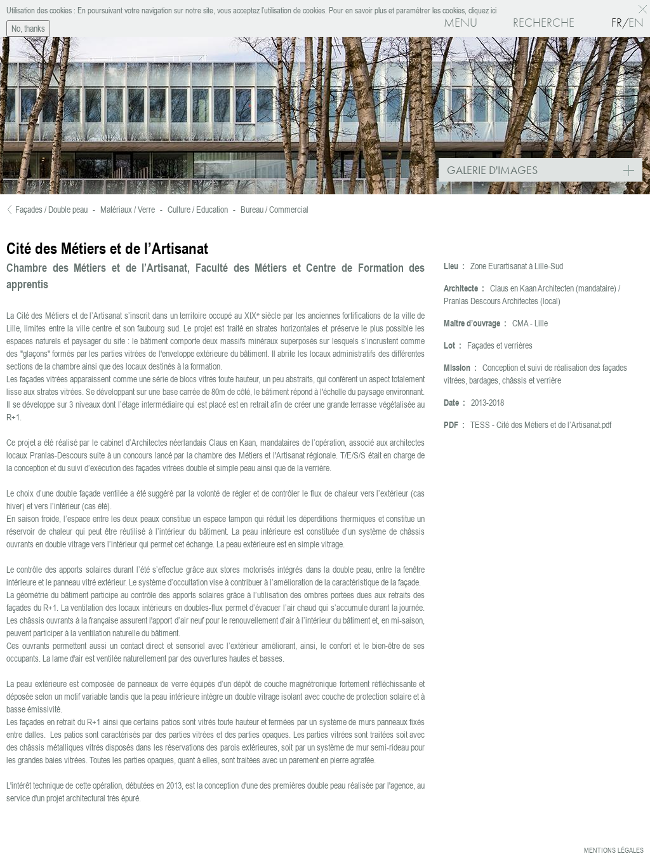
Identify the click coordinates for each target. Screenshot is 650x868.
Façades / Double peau (51, 209)
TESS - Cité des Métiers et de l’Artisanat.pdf (540, 424)
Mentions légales (614, 850)
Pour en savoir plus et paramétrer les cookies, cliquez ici (411, 9)
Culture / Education (198, 209)
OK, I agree (644, 7)
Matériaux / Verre (127, 209)
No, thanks (28, 27)
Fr (616, 22)
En (636, 22)
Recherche (543, 22)
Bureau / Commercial (274, 209)
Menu (460, 22)
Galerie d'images (544, 171)
